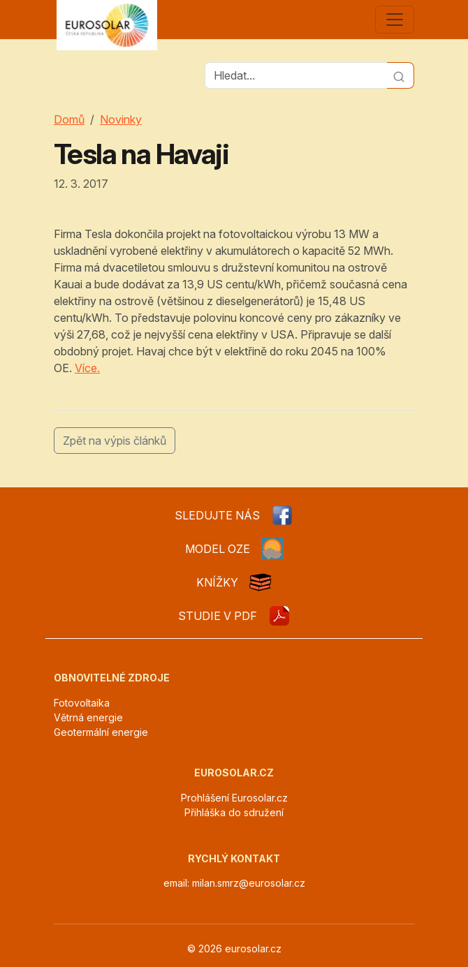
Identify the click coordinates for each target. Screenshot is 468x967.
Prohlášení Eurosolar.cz (234, 798)
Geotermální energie (101, 732)
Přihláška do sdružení (234, 812)
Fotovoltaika (82, 703)
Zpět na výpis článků (114, 441)
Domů (69, 119)
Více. (87, 368)
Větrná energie (88, 717)
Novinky (121, 119)
